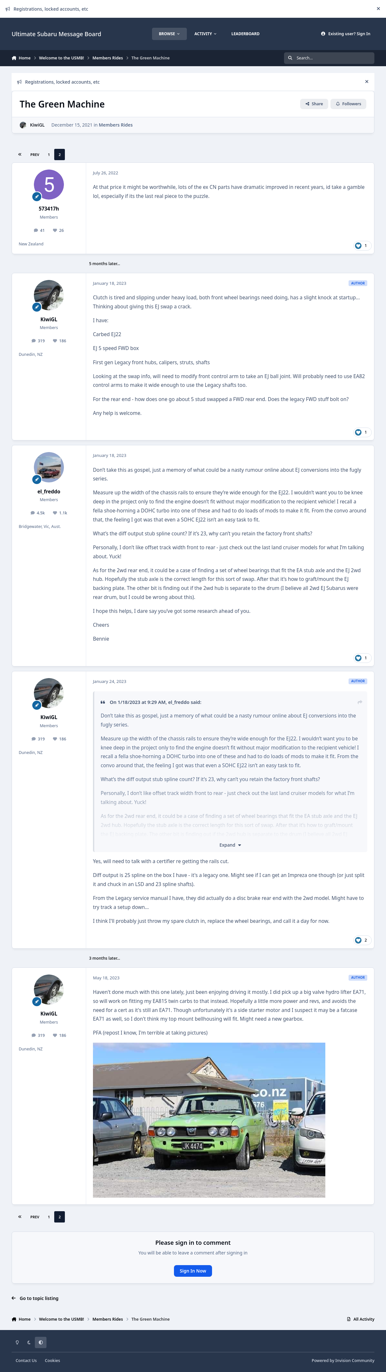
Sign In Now (193, 1271)
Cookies (52, 1360)
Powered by (343, 1360)
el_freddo (48, 491)
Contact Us (25, 1360)
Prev (34, 154)
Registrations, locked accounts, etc (46, 9)
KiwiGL (37, 125)
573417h (49, 208)
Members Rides (116, 125)
